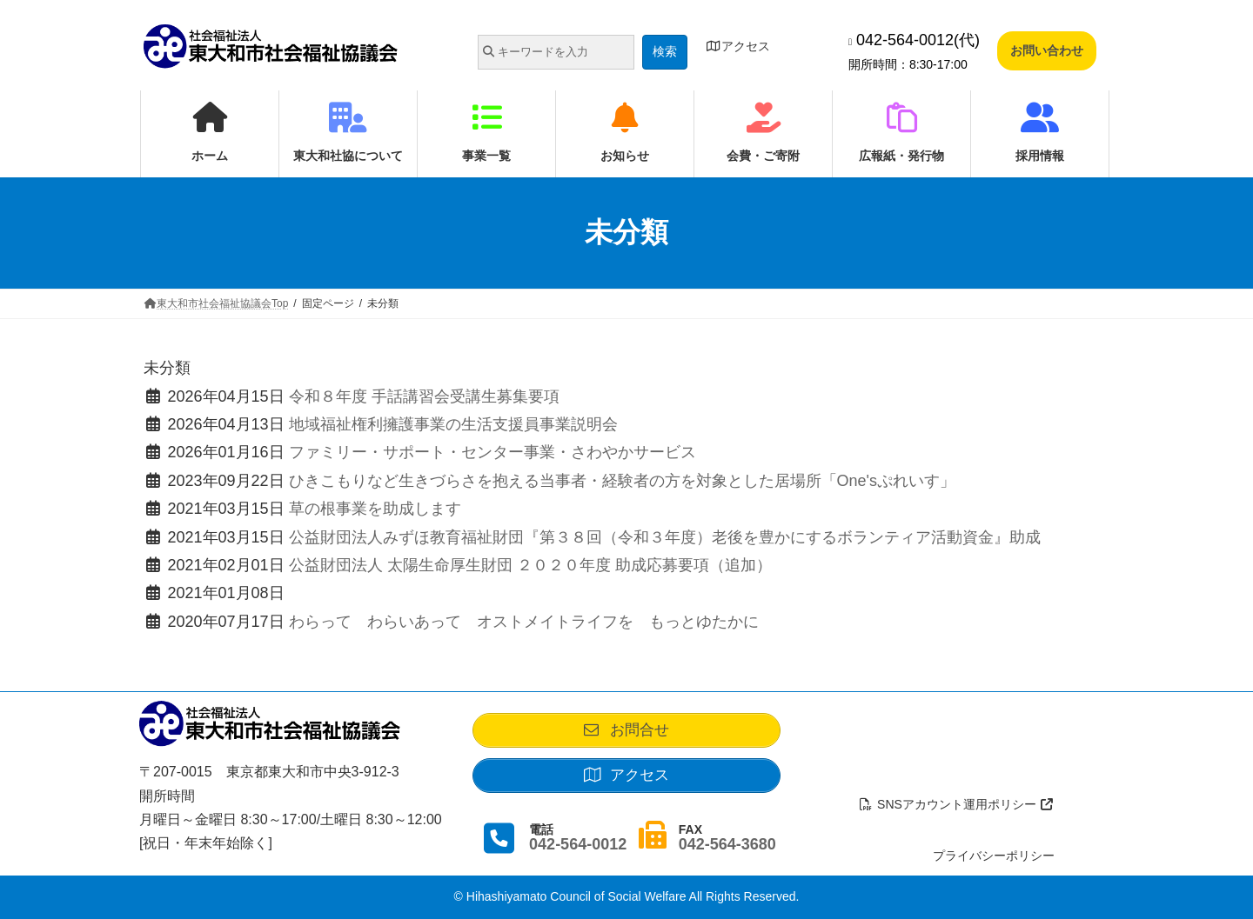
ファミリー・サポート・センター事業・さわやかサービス (492, 452)
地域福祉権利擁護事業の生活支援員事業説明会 (453, 424)
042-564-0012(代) (914, 40)
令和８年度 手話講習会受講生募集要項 (424, 396)
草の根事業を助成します (375, 508)
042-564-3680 (727, 851)
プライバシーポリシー (994, 855)
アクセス (738, 46)
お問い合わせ (1046, 50)
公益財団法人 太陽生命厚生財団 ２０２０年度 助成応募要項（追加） (530, 565)
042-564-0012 (577, 851)
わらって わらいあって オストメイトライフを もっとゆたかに (524, 621)
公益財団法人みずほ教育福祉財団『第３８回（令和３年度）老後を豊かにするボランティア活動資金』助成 (665, 537)
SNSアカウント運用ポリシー (957, 804)
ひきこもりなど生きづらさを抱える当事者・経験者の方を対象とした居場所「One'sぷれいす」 (622, 480)
